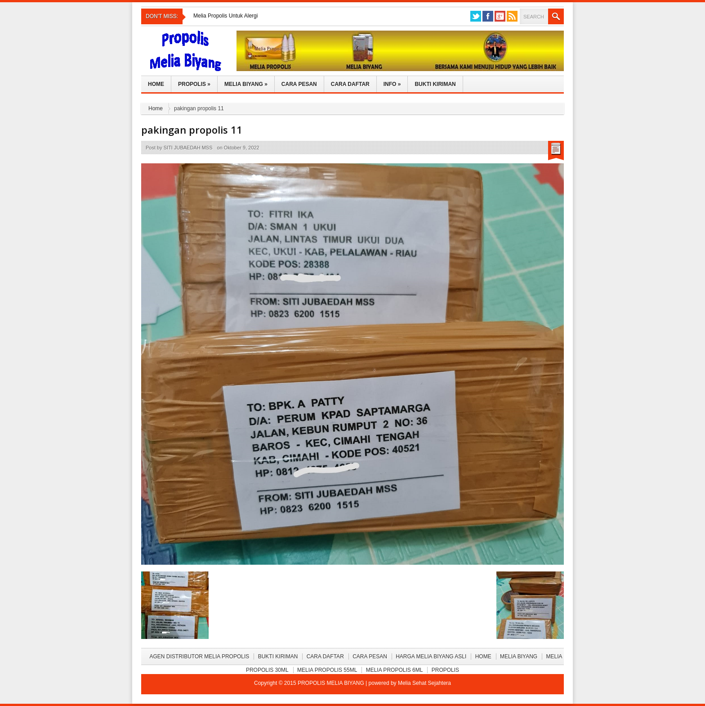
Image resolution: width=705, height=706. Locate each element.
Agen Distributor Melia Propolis (199, 656)
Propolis (194, 84)
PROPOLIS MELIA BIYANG (332, 683)
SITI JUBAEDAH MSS (188, 147)
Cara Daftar (350, 84)
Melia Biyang (246, 84)
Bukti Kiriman (435, 84)
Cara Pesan (299, 84)
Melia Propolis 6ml (394, 670)
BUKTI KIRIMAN (278, 656)
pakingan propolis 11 (191, 129)
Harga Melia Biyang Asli (431, 656)
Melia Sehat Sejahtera (424, 683)
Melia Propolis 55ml (327, 670)
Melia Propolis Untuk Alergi (225, 16)
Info (392, 84)
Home (156, 84)
